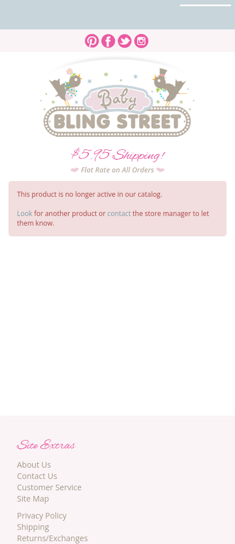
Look (24, 213)
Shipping (33, 526)
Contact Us (37, 475)
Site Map (33, 498)
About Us (34, 464)
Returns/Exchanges (52, 538)
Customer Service (49, 487)
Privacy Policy (41, 515)
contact (119, 213)
